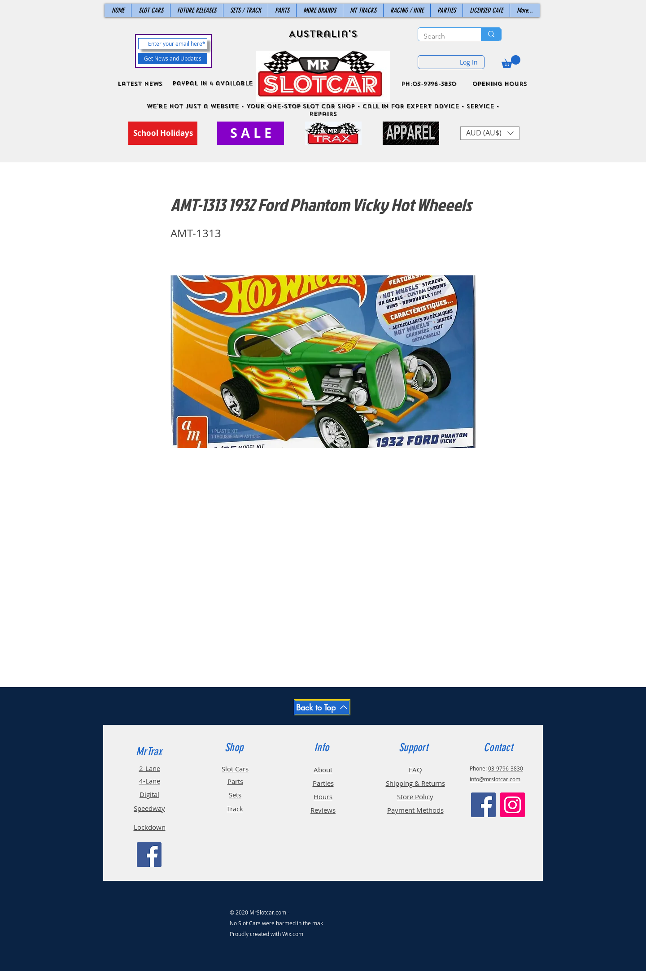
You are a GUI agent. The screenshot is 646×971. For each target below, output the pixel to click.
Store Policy (415, 796)
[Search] (442, 36)
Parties (323, 783)
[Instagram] (512, 804)
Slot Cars (235, 768)
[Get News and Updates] (172, 58)
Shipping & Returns (415, 783)
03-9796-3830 (505, 768)
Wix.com (292, 933)
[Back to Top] (322, 707)
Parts (235, 781)
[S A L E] (250, 133)
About (323, 769)
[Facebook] (149, 854)
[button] (511, 61)
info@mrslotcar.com (495, 779)
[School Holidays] (162, 133)
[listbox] (489, 133)
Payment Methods (415, 810)
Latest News (140, 83)
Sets (235, 794)
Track (235, 808)
